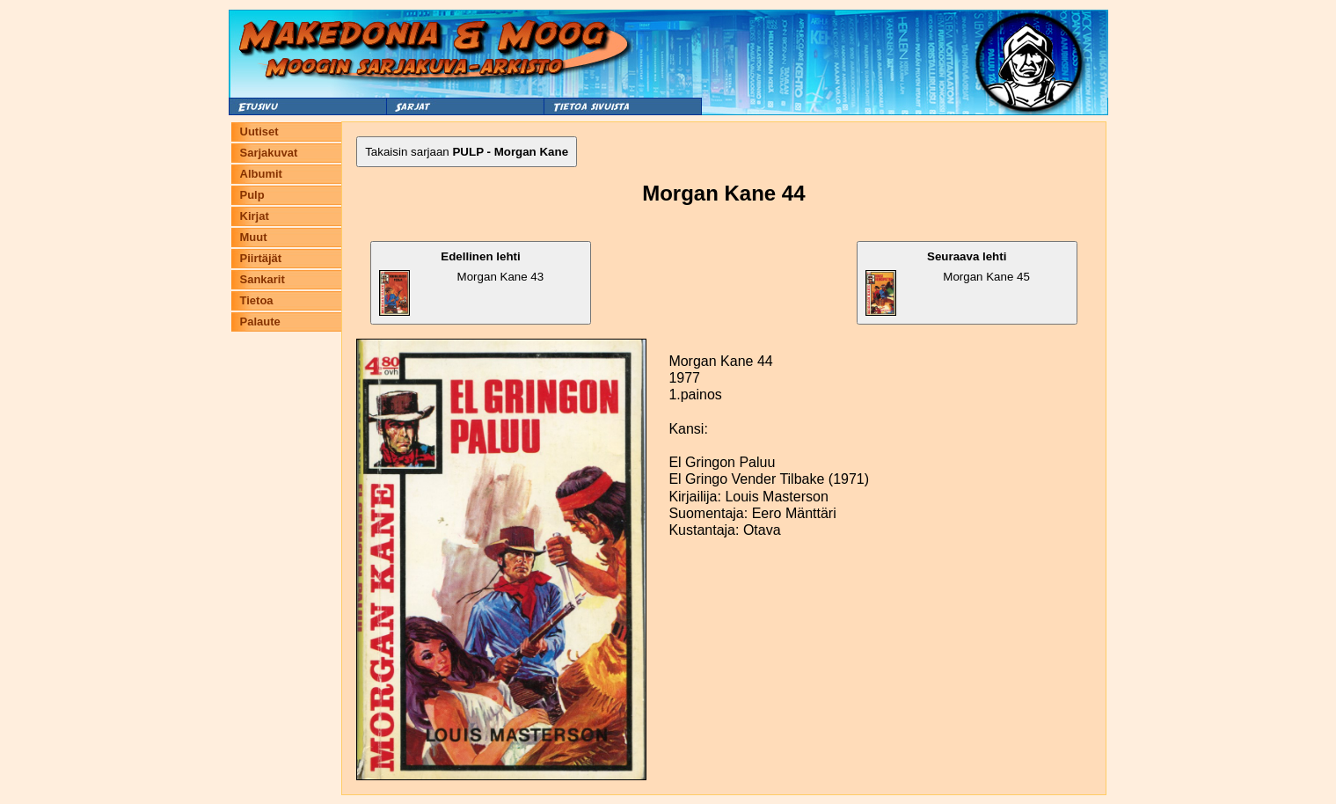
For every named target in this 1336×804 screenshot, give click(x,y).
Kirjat (254, 216)
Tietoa (257, 300)
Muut (253, 237)
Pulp (252, 194)
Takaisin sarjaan (466, 151)
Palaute (260, 321)
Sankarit (262, 279)
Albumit (261, 173)
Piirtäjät (261, 258)
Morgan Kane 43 (461, 283)
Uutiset (259, 131)
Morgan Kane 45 (947, 283)
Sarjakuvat (269, 152)
